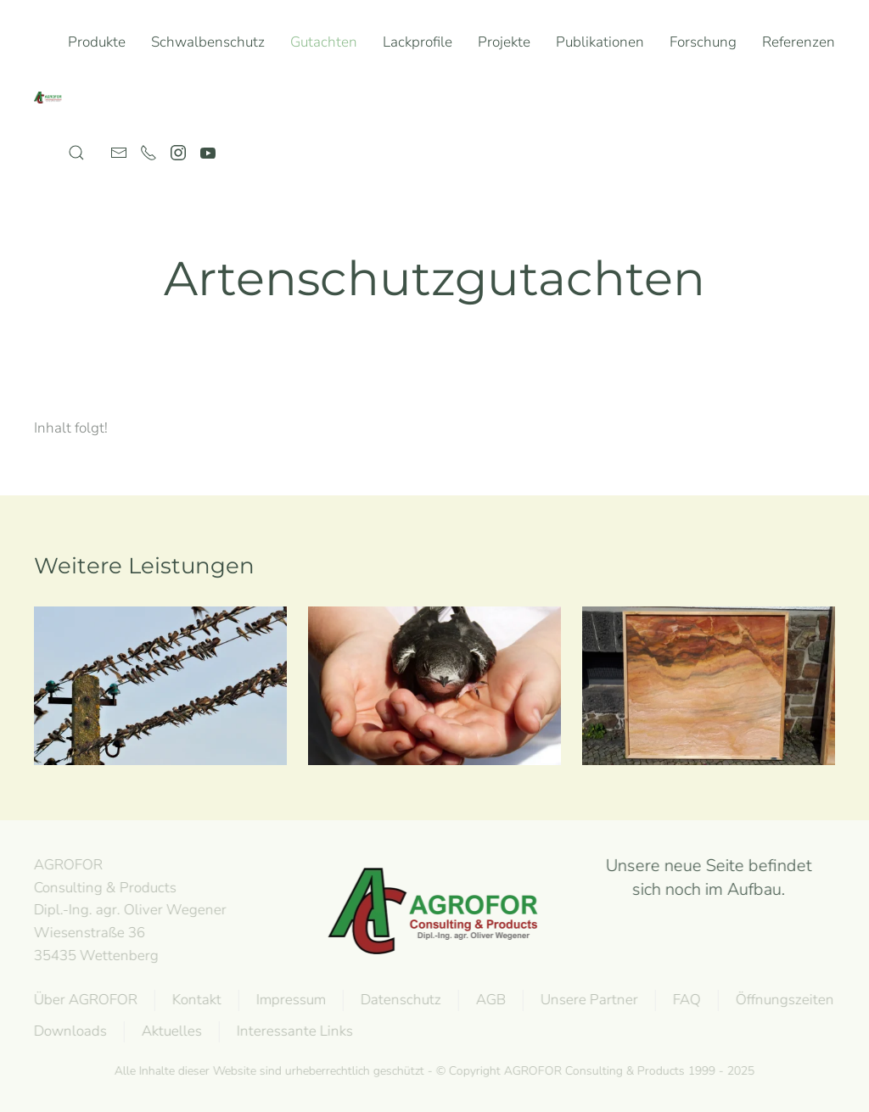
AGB (489, 999)
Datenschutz (399, 999)
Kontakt (195, 999)
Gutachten (323, 42)
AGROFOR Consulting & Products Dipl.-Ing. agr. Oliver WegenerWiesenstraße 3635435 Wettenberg (128, 910)
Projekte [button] (504, 42)
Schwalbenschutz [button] (208, 42)
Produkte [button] (97, 42)
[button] (76, 152)
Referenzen (798, 42)
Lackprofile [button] (417, 42)
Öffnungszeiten (783, 999)
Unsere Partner (587, 999)
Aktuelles (170, 1031)
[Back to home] (51, 97)
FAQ (685, 999)
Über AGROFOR (84, 999)
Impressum (289, 999)
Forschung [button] (703, 42)
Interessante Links (293, 1031)
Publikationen (600, 42)
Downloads (68, 1031)
